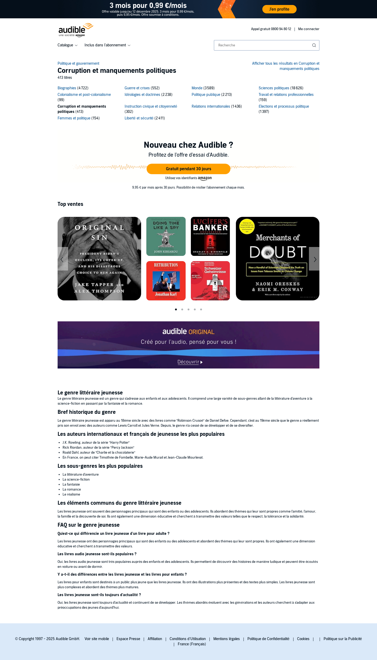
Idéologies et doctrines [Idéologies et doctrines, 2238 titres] (142, 94)
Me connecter (308, 29)
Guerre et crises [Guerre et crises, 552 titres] (137, 88)
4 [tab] (194, 309)
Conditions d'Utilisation (188, 639)
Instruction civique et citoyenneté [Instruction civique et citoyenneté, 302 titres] (151, 106)
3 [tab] (188, 309)
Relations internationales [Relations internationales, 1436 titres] (211, 106)
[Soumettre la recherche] (314, 45)
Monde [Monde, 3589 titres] (197, 88)
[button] (188, 169)
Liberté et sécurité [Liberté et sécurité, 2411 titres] (139, 118)
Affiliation (155, 639)
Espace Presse (128, 639)
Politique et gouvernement (78, 63)
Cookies (303, 639)
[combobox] (266, 45)
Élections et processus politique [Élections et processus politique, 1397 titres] (284, 106)
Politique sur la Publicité (343, 639)
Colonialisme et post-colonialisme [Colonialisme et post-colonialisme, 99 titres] (84, 94)
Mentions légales (226, 639)
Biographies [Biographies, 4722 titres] (67, 88)
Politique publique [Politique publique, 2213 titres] (206, 94)
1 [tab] (176, 309)
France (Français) (192, 644)
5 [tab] (201, 309)
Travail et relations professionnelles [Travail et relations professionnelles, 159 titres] (286, 94)
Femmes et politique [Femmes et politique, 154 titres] (74, 118)
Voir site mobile (97, 639)
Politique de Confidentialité (268, 639)
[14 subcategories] (188, 104)
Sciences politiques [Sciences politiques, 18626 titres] (274, 88)
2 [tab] (182, 309)
